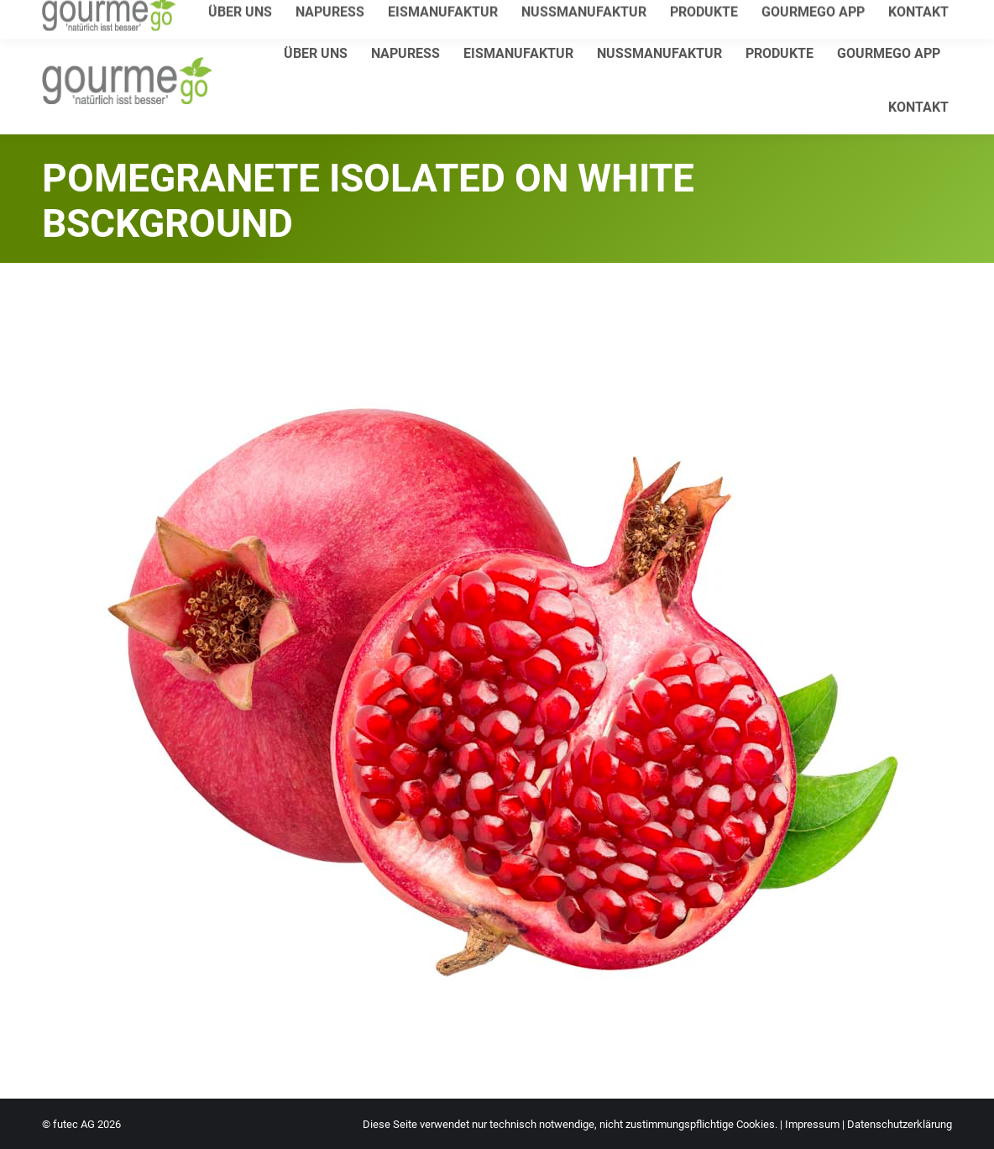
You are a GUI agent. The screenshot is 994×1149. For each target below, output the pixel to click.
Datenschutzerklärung (899, 1124)
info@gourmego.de (239, 14)
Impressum (812, 1124)
